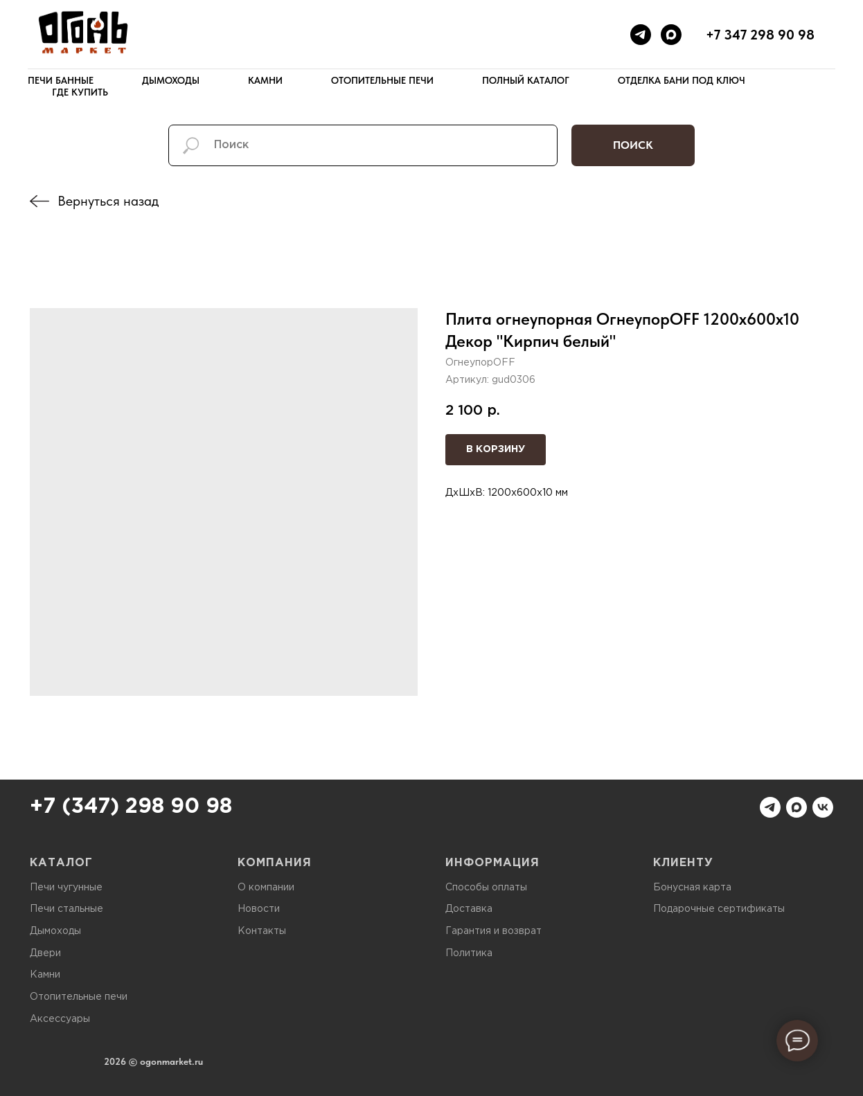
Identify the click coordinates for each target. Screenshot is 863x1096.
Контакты (262, 931)
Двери (45, 953)
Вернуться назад (108, 200)
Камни (265, 80)
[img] (39, 201)
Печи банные (61, 80)
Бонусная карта (692, 887)
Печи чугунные (66, 887)
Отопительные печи (382, 80)
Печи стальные (66, 909)
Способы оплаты (486, 887)
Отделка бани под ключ (681, 80)
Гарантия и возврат (493, 931)
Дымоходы (170, 80)
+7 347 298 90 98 (760, 34)
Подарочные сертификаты (719, 909)
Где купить (80, 92)
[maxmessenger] (671, 34)
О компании (266, 887)
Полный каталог (525, 80)
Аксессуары (60, 1019)
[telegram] (640, 34)
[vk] (822, 807)
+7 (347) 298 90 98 (131, 807)
